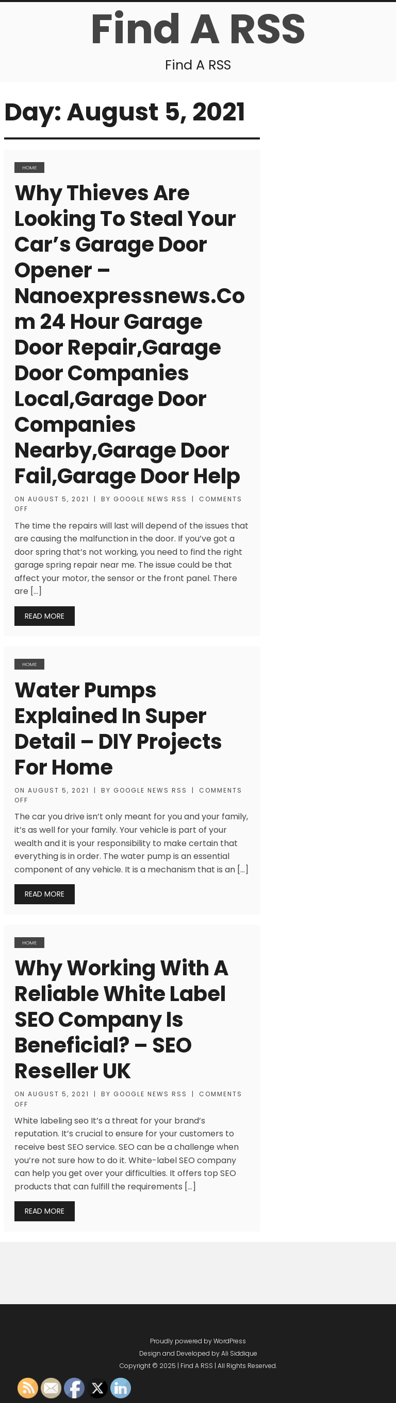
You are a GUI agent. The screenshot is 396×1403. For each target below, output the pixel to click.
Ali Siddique (239, 1353)
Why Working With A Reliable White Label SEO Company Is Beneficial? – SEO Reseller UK (121, 1019)
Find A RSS (198, 29)
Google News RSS (150, 499)
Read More (44, 616)
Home (29, 167)
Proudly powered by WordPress (198, 1341)
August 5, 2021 (58, 499)
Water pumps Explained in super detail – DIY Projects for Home (118, 729)
